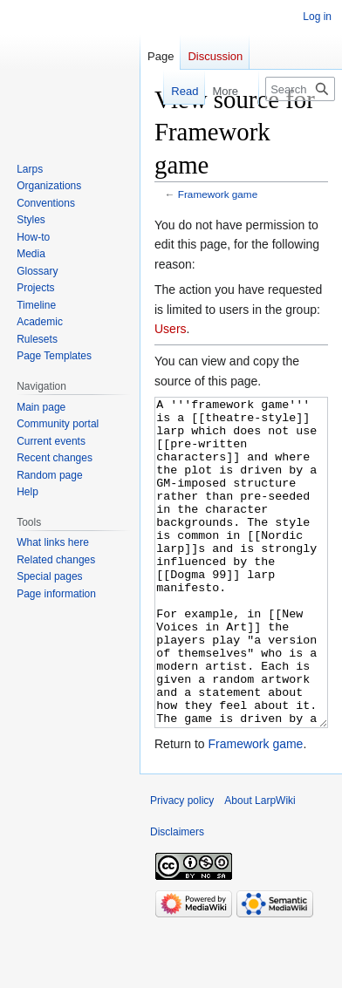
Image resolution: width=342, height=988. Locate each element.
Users (170, 329)
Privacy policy (182, 866)
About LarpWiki (259, 866)
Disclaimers (177, 897)
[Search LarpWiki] (300, 89)
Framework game (217, 194)
